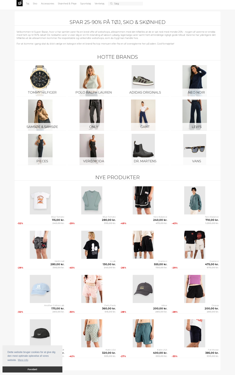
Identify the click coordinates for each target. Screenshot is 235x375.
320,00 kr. (109, 352)
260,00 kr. (58, 311)
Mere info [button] (23, 360)
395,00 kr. (110, 223)
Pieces (42, 161)
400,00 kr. (160, 352)
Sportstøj (86, 3)
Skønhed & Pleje (67, 3)
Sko (35, 3)
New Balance (160, 217)
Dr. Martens (145, 161)
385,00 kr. (212, 352)
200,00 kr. (160, 308)
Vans (196, 161)
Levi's (196, 127)
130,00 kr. (109, 264)
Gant (145, 127)
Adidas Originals (145, 92)
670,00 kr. (213, 267)
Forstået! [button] (32, 369)
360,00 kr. (109, 308)
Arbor (164, 305)
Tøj (28, 3)
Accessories (48, 3)
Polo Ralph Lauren (93, 92)
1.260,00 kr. (212, 223)
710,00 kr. (212, 219)
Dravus (215, 305)
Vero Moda (93, 161)
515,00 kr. (110, 311)
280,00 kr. (109, 219)
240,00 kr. (58, 223)
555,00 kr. (160, 264)
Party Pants (110, 305)
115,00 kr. (58, 219)
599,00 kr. (213, 356)
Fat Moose (213, 349)
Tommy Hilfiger (42, 92)
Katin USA (111, 349)
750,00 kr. (161, 267)
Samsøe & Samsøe (42, 127)
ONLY (93, 127)
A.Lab (113, 261)
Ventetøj (100, 3)
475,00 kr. (161, 223)
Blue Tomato (57, 217)
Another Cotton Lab (54, 305)
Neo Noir (196, 92)
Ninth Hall (59, 261)
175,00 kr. (57, 308)
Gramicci (162, 261)
